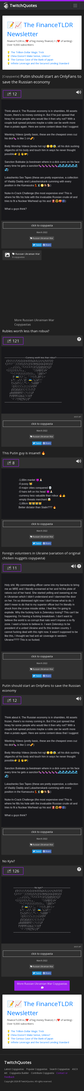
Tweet (37, 245)
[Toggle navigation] (75, 5)
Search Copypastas (60, 1069)
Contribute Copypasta (42, 1073)
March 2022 (42, 232)
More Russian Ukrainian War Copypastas (42, 985)
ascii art (77, 416)
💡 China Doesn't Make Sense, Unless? (28, 56)
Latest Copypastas (14, 1069)
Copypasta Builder (19, 1073)
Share (47, 245)
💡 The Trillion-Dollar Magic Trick (25, 52)
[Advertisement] (42, 291)
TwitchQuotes (20, 5)
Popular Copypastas (36, 1069)
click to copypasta (42, 225)
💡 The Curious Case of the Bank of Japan (30, 59)
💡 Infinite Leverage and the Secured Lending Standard (38, 63)
